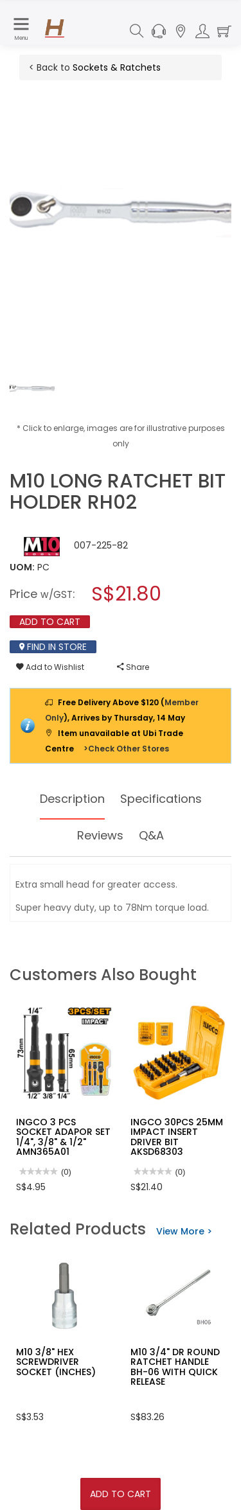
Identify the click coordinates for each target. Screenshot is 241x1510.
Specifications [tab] (161, 799)
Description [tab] (72, 799)
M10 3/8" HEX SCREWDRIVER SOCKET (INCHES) (56, 1362)
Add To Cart (120, 1494)
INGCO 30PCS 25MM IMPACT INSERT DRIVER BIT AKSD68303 (176, 1137)
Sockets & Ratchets (117, 67)
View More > (184, 1231)
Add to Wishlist (50, 667)
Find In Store (53, 646)
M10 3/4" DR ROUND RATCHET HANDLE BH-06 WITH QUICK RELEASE (175, 1367)
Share (133, 667)
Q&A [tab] (151, 835)
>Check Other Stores (126, 748)
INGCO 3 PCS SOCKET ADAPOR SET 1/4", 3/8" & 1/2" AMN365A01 (63, 1137)
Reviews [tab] (100, 835)
